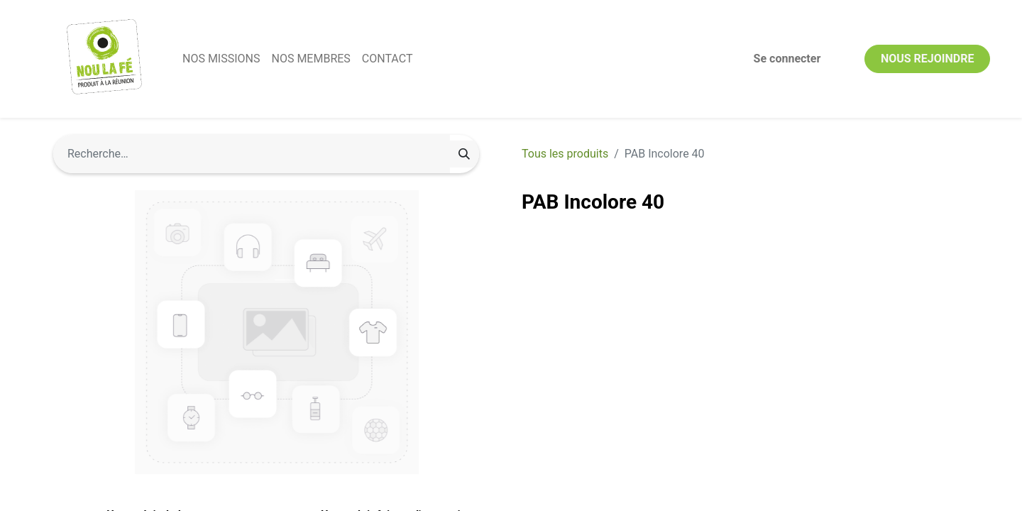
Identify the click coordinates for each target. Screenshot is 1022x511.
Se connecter (787, 58)
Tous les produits (565, 153)
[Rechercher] (464, 154)
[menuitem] (221, 59)
